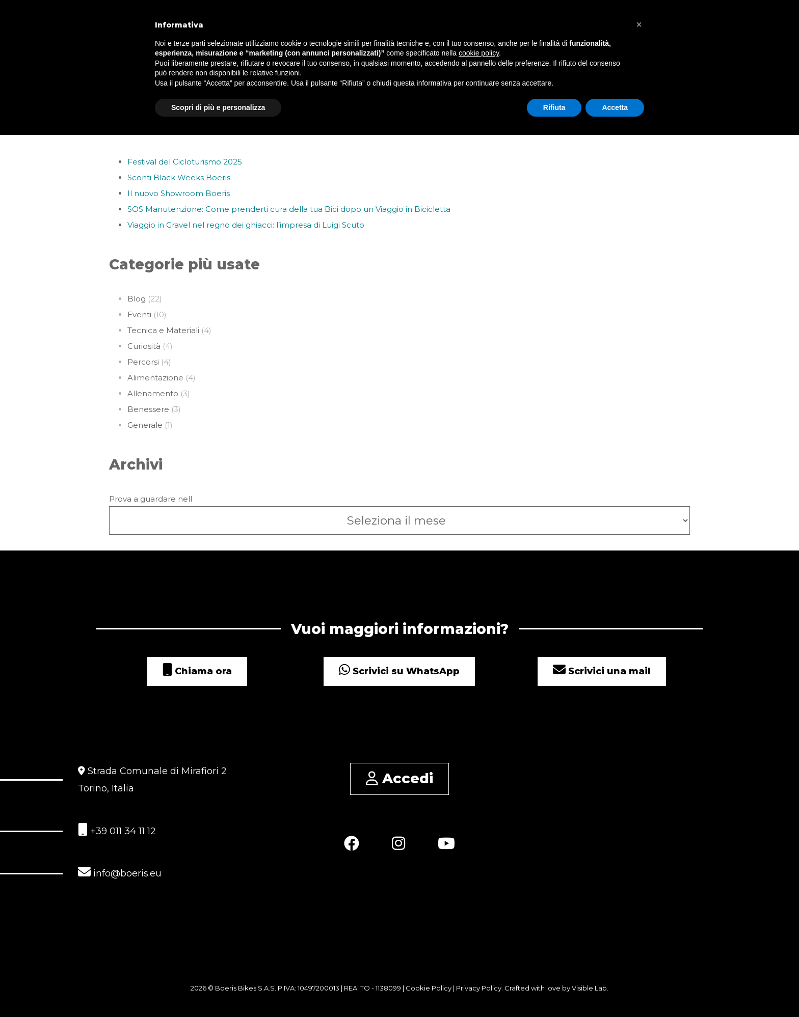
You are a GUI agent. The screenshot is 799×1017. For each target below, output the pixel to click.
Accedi (399, 778)
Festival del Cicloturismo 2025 (184, 162)
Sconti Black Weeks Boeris (178, 177)
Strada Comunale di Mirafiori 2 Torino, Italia (152, 779)
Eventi (139, 314)
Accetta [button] (615, 107)
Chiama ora (197, 671)
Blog (136, 299)
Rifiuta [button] (554, 107)
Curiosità (144, 346)
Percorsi (143, 362)
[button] (639, 24)
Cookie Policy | (431, 988)
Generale (145, 425)
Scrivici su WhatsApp (399, 671)
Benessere (148, 409)
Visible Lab (589, 988)
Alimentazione (155, 377)
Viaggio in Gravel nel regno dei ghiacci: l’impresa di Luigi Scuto (245, 225)
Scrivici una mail (602, 671)
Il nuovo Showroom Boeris (178, 193)
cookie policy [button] (479, 53)
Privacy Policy (478, 988)
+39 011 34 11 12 (117, 830)
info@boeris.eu (120, 872)
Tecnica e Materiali (163, 330)
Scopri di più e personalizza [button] (218, 107)
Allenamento (152, 393)
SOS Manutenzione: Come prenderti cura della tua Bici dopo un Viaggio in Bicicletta (288, 209)
